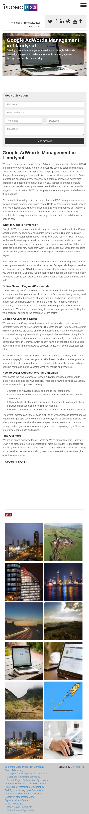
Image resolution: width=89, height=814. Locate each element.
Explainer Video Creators (17, 800)
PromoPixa (78, 766)
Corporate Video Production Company (24, 766)
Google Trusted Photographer (20, 797)
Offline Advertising (14, 803)
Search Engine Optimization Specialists (27, 780)
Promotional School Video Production (24, 793)
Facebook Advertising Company (23, 777)
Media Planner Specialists (20, 810)
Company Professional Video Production (25, 783)
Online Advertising (14, 770)
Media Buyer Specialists (19, 807)
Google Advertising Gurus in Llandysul (27, 773)
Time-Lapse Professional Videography (24, 787)
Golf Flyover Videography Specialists (24, 790)
